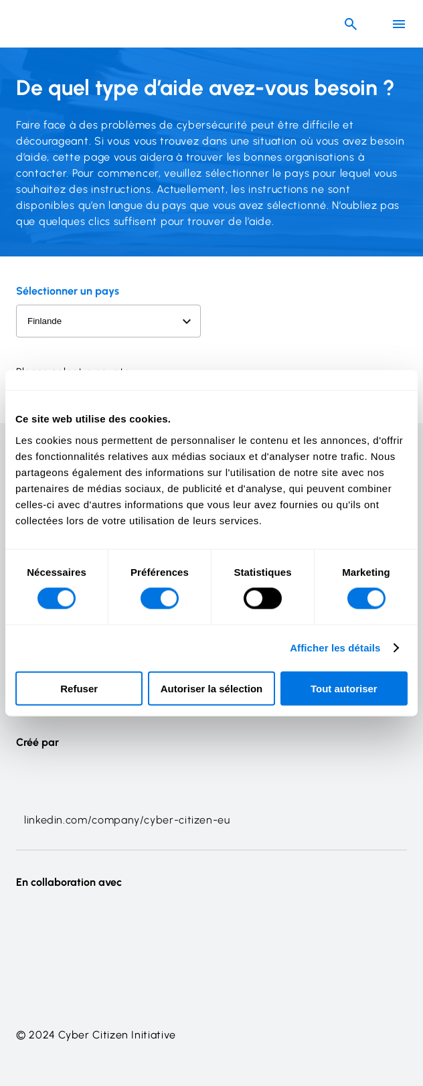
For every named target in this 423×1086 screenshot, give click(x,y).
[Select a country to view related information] (108, 321)
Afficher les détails (335, 647)
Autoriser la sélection (212, 688)
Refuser (79, 688)
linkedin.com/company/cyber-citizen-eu (127, 819)
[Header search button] (351, 24)
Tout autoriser (344, 688)
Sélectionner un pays (67, 291)
